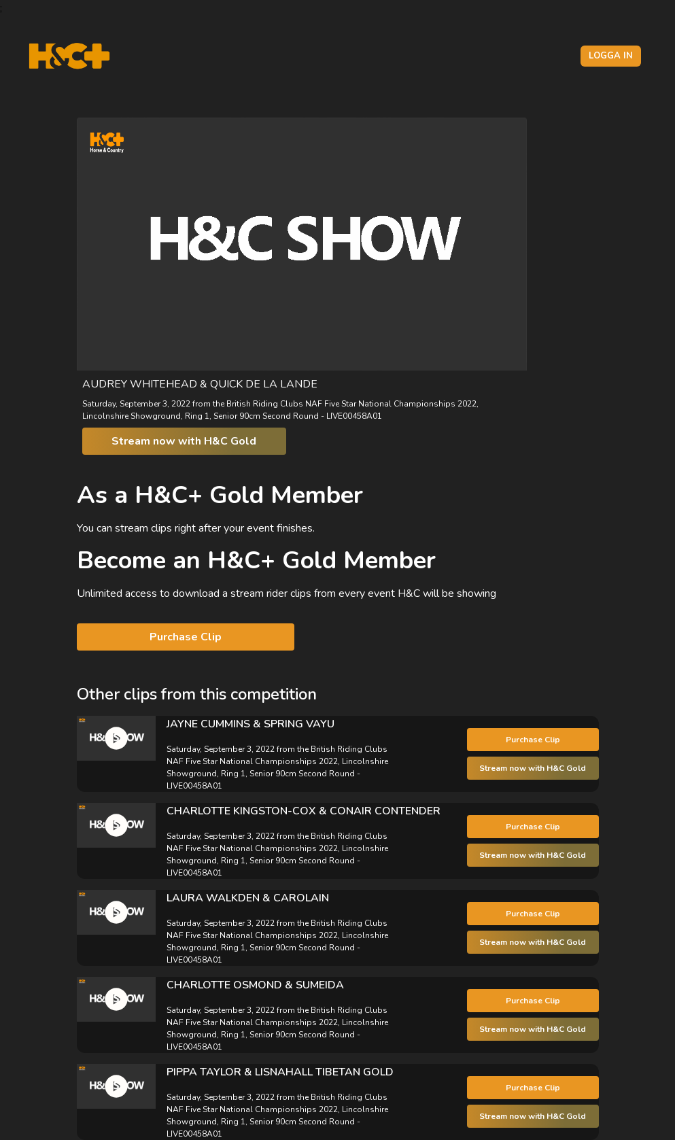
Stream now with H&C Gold (183, 441)
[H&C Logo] (69, 56)
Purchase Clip (186, 636)
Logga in (611, 56)
